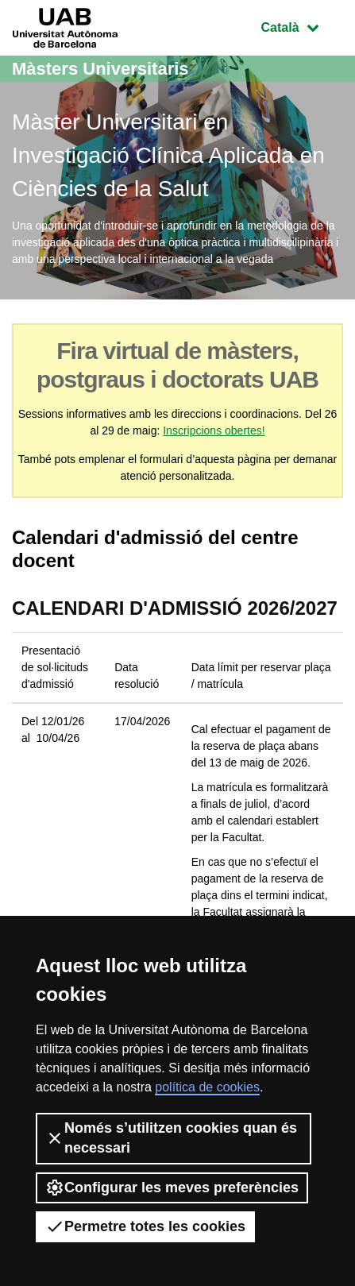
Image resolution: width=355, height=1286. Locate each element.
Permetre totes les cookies (145, 1226)
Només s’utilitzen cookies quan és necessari (171, 1138)
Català (301, 25)
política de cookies (207, 1087)
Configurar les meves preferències (172, 1187)
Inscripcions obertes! (213, 430)
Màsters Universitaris (100, 69)
